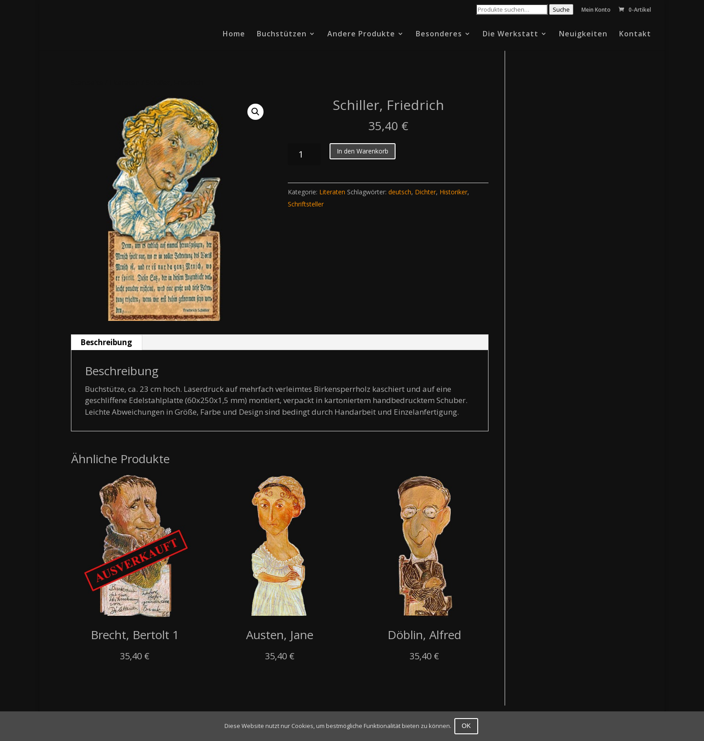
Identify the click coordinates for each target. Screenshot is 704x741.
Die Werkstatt (510, 35)
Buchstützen (282, 35)
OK (467, 725)
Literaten (125, 83)
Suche (561, 9)
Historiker (453, 192)
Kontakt (635, 35)
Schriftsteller (306, 204)
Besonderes (439, 35)
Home (234, 35)
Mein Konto (596, 10)
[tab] (106, 342)
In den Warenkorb (362, 151)
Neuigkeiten (583, 35)
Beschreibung (106, 342)
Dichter (425, 192)
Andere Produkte (361, 35)
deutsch (399, 192)
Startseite (87, 83)
